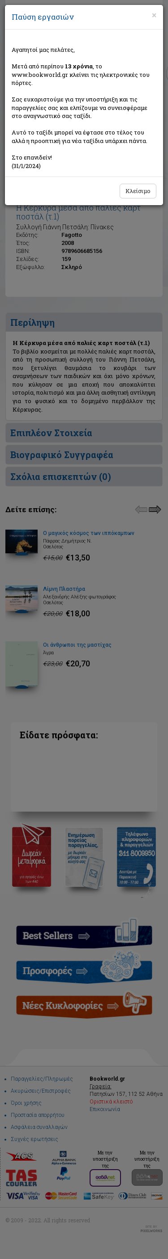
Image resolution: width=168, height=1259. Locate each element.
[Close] (154, 15)
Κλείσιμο (138, 191)
